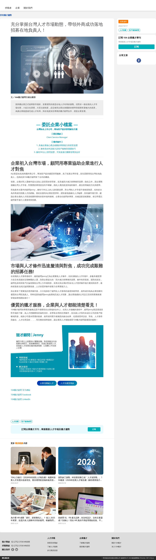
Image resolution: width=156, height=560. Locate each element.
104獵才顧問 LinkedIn (20, 399)
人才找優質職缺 (67, 383)
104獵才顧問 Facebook (21, 394)
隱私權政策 (5, 558)
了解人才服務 (52, 546)
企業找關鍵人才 (47, 383)
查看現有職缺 (52, 543)
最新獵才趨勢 (84, 546)
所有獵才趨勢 (6, 15)
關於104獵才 (116, 543)
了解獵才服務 (84, 543)
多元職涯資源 (52, 550)
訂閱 (136, 46)
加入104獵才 (116, 546)
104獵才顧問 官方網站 (20, 390)
